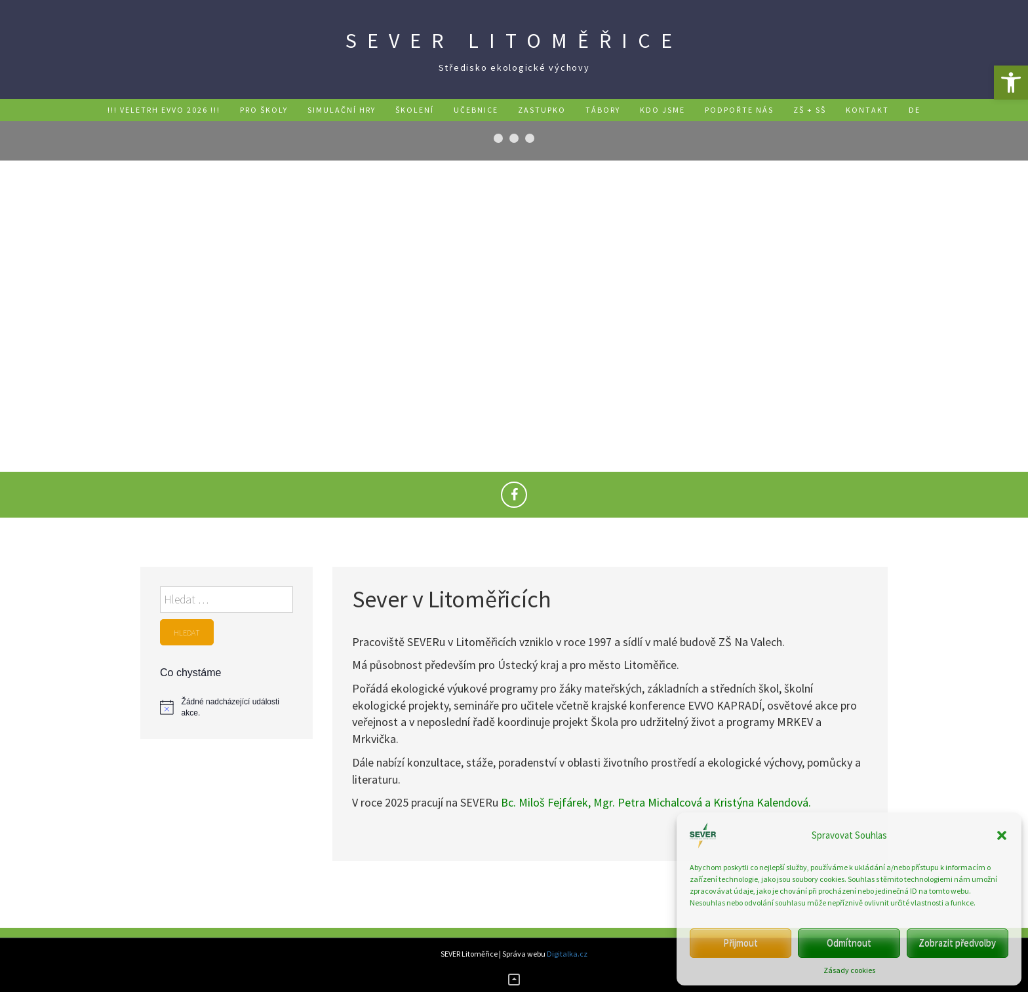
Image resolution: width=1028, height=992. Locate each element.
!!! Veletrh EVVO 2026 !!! (164, 110)
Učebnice (476, 110)
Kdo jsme (662, 110)
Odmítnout (849, 942)
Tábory (602, 110)
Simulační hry (341, 110)
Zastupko (542, 110)
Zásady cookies (849, 970)
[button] (1011, 83)
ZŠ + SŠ (809, 110)
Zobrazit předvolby (957, 942)
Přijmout (740, 942)
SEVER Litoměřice (514, 41)
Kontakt (867, 110)
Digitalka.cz (567, 954)
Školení (414, 110)
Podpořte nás (739, 110)
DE (914, 110)
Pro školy (264, 110)
